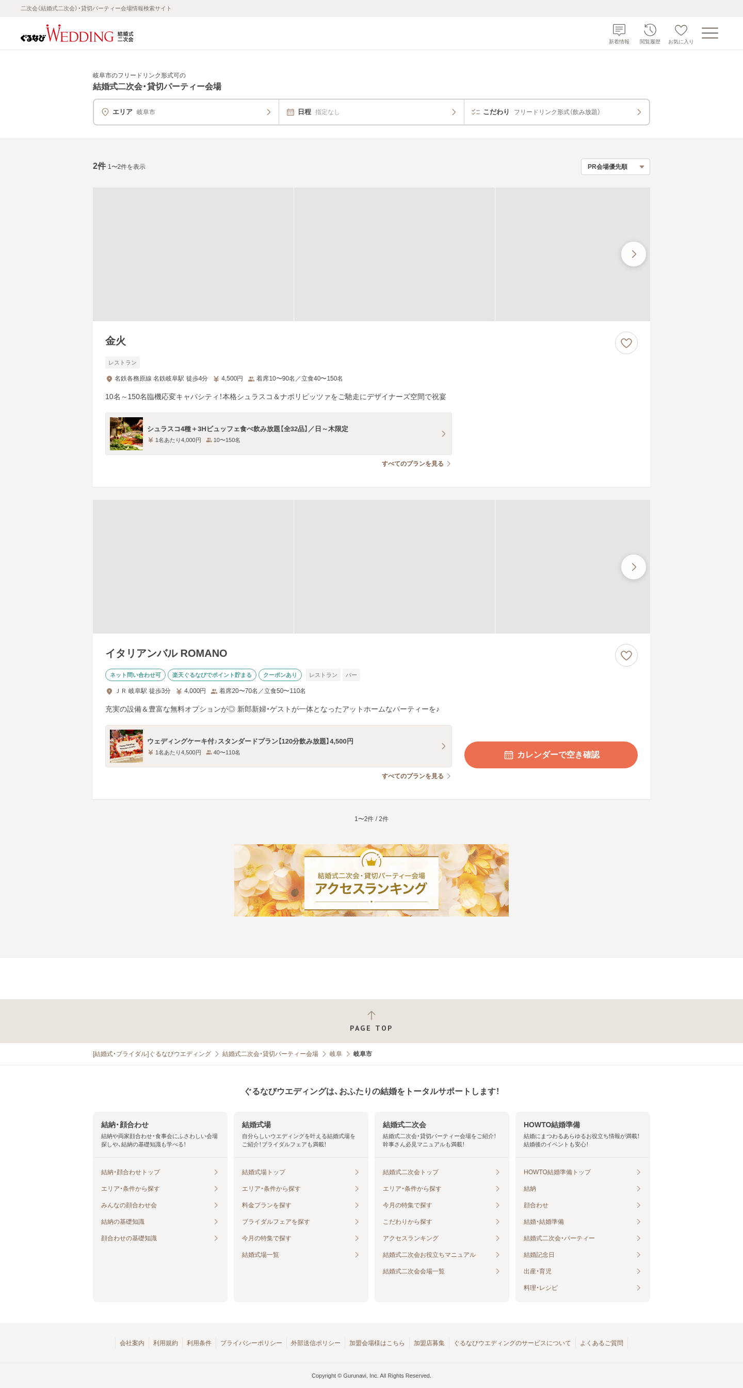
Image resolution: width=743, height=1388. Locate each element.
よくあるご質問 (601, 1343)
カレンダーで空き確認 (551, 755)
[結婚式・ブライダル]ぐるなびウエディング (152, 1054)
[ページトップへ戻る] (371, 1021)
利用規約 (165, 1343)
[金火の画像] (371, 254)
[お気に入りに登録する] (626, 343)
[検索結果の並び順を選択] (615, 167)
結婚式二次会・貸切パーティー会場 (270, 1054)
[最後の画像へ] (633, 254)
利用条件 (199, 1343)
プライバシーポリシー (251, 1343)
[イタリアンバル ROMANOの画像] (371, 567)
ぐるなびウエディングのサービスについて (512, 1343)
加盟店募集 (429, 1343)
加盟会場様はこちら (377, 1343)
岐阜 (336, 1054)
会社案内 (132, 1343)
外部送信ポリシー (316, 1343)
